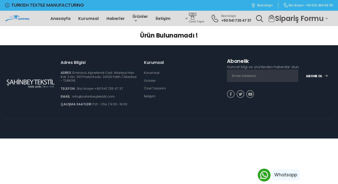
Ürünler (140, 16)
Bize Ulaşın (262, 5)
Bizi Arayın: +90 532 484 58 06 (308, 5)
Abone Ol (317, 76)
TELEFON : (68, 88)
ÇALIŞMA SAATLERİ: (76, 104)
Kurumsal (88, 18)
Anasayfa (60, 18)
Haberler (115, 18)
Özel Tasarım (155, 88)
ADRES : (67, 72)
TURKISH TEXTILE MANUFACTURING (44, 5)
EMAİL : (66, 96)
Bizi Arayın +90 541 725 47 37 (100, 88)
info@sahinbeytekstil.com (93, 96)
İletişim (163, 18)
